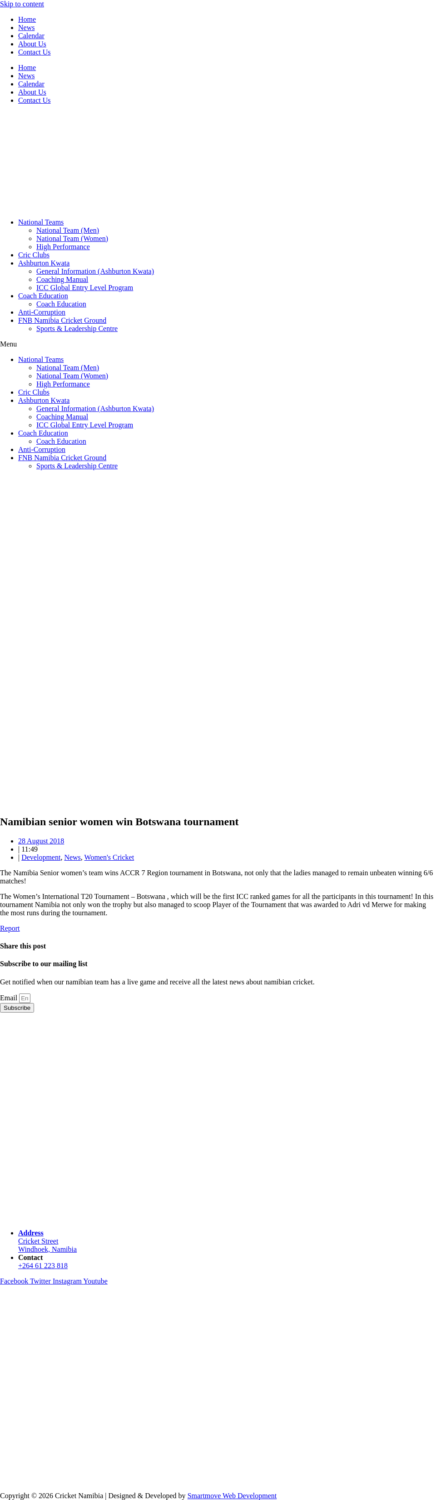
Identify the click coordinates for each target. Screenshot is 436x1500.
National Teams (41, 222)
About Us (32, 44)
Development (40, 857)
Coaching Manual (62, 279)
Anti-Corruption (41, 312)
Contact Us (34, 52)
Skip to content (22, 4)
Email (9, 998)
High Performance (63, 247)
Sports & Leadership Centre (77, 328)
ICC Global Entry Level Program (84, 287)
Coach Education (43, 296)
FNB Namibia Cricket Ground (62, 320)
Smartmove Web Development (232, 1496)
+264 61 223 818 (43, 1265)
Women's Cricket (109, 857)
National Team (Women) (72, 238)
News (26, 27)
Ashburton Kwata (43, 263)
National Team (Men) (67, 230)
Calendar (31, 36)
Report (10, 928)
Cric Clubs (34, 255)
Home (27, 19)
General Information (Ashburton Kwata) (95, 271)
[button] (218, 344)
